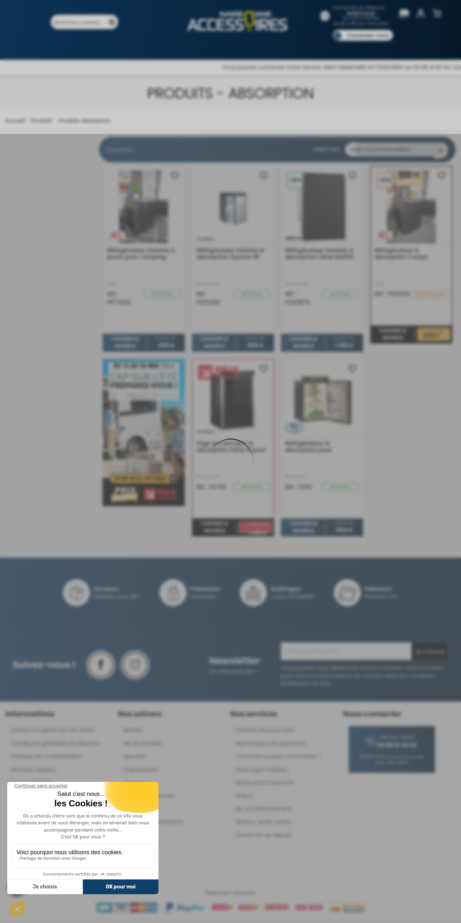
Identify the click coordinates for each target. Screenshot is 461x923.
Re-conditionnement (264, 810)
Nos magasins (205, 46)
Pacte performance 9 (264, 784)
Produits (49, 46)
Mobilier (134, 731)
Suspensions (140, 771)
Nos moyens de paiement (270, 745)
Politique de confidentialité (46, 758)
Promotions (86, 46)
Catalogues (331, 46)
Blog (363, 46)
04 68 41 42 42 (361, 13)
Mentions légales (33, 771)
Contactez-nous (368, 35)
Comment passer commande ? (278, 758)
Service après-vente (263, 823)
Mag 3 (244, 797)
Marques (244, 46)
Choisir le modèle (125, 344)
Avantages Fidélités (262, 771)
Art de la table (142, 745)
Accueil (14, 120)
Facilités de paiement (265, 731)
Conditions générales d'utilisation (55, 745)
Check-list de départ (263, 837)
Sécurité (135, 758)
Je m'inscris (429, 653)
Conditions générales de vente (52, 731)
